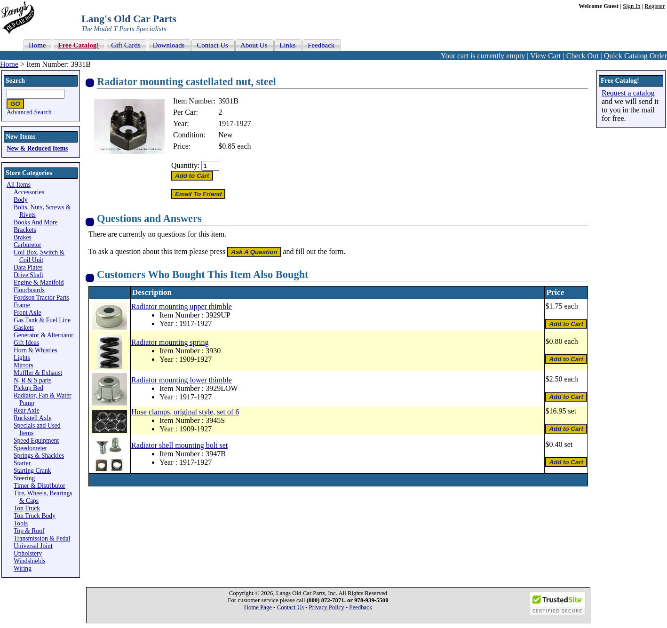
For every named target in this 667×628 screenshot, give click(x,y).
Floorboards (29, 290)
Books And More (36, 222)
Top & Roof (29, 530)
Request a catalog (628, 93)
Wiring (23, 568)
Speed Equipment (36, 440)
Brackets (25, 229)
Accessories (29, 192)
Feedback (360, 607)
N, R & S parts (32, 380)
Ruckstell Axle (32, 417)
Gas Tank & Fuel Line (42, 320)
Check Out (582, 56)
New (225, 135)
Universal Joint (33, 545)
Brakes (23, 237)
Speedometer (30, 448)
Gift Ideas (26, 342)
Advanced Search (29, 112)
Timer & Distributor (39, 485)
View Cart (545, 56)
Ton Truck (27, 508)
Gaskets (24, 327)
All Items (19, 184)
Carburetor (27, 244)
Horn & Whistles (35, 350)
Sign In (631, 6)
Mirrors (23, 365)
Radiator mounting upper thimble (181, 306)
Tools (21, 523)
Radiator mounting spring (169, 342)
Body (20, 199)
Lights (22, 357)
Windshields (29, 560)
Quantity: (185, 165)
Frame (22, 305)
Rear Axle (27, 410)
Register (654, 6)
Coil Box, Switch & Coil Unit (39, 256)
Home (9, 64)
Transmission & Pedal (42, 538)
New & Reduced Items (37, 148)
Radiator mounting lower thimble (181, 380)
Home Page (258, 607)
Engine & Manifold (39, 282)
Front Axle (27, 312)
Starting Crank (32, 470)
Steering (24, 478)
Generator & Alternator (43, 335)
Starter (22, 463)
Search (15, 80)
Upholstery (28, 553)
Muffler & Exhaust (38, 372)
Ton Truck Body (35, 515)
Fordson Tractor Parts (41, 297)
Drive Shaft (28, 274)
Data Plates (28, 267)
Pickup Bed (28, 387)
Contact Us (290, 607)
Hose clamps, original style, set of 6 (185, 412)
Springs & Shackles (39, 455)
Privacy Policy (326, 607)
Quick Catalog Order (635, 56)
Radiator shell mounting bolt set (179, 445)
